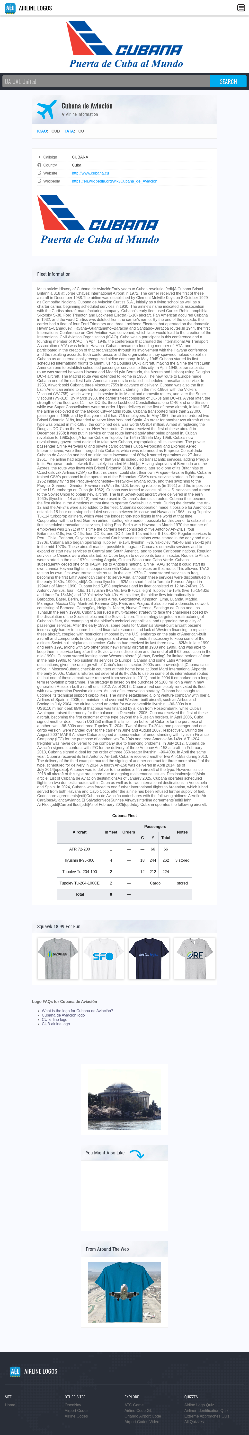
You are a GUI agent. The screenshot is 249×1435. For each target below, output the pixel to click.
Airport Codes (77, 1411)
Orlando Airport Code (142, 1416)
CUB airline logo (56, 1024)
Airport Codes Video (141, 1422)
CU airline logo (54, 1020)
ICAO (42, 131)
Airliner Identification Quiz (206, 1411)
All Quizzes (194, 1422)
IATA (69, 131)
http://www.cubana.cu (90, 173)
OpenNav (73, 1405)
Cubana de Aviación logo (63, 1015)
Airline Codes (76, 1416)
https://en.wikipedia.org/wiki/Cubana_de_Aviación (114, 181)
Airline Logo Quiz (199, 1405)
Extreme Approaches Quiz (207, 1416)
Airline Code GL (138, 1411)
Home (10, 1405)
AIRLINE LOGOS (28, 7)
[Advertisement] (124, 1196)
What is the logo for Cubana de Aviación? (77, 1011)
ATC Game (134, 1405)
